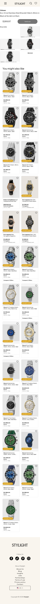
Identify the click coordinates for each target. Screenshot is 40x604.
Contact (20, 584)
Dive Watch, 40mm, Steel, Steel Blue (10, 270)
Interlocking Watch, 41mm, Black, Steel (29, 130)
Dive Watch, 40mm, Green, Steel (28, 488)
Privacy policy (20, 582)
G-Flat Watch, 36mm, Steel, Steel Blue (9, 418)
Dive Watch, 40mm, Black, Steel (9, 95)
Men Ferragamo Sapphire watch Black (9, 236)
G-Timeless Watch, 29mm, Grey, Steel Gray (10, 307)
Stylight (26, 597)
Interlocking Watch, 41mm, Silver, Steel (29, 307)
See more (30, 53)
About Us (20, 569)
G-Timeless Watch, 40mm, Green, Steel (10, 523)
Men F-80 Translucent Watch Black (29, 235)
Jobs (20, 576)
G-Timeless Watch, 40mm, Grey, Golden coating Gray (29, 419)
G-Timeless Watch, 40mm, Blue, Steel (29, 383)
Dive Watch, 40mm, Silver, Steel (27, 345)
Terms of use (20, 580)
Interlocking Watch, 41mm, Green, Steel (9, 454)
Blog (20, 571)
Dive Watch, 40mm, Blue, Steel (9, 488)
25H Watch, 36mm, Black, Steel (11, 165)
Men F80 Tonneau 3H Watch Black (29, 200)
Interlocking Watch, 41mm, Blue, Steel (29, 453)
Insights (20, 573)
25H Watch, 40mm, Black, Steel (27, 165)
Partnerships (20, 578)
